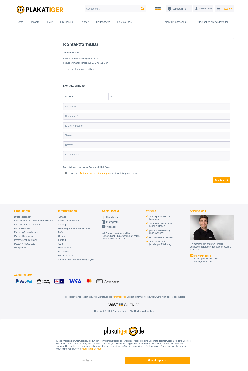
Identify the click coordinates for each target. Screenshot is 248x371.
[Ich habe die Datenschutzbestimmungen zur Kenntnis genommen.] (64, 173)
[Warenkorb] (224, 8)
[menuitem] (115, 8)
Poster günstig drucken (25, 240)
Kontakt (62, 240)
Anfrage (62, 217)
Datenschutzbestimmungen (95, 173)
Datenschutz (64, 247)
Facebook (110, 217)
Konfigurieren (89, 360)
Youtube (109, 226)
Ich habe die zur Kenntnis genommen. (101, 173)
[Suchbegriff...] (115, 8)
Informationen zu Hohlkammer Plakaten (34, 220)
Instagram (110, 222)
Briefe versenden (22, 217)
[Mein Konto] (203, 8)
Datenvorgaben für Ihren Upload (74, 228)
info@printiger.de (202, 255)
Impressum (63, 251)
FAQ (60, 232)
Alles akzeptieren (157, 360)
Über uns (62, 236)
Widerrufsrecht (65, 255)
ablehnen (182, 346)
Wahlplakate (20, 247)
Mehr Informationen (91, 348)
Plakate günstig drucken (26, 232)
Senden (221, 179)
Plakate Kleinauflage (24, 236)
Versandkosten (119, 297)
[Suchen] (142, 8)
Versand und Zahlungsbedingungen (76, 259)
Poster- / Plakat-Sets (24, 243)
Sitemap (62, 224)
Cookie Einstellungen (68, 220)
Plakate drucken (22, 228)
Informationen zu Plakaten (27, 224)
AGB (60, 243)
